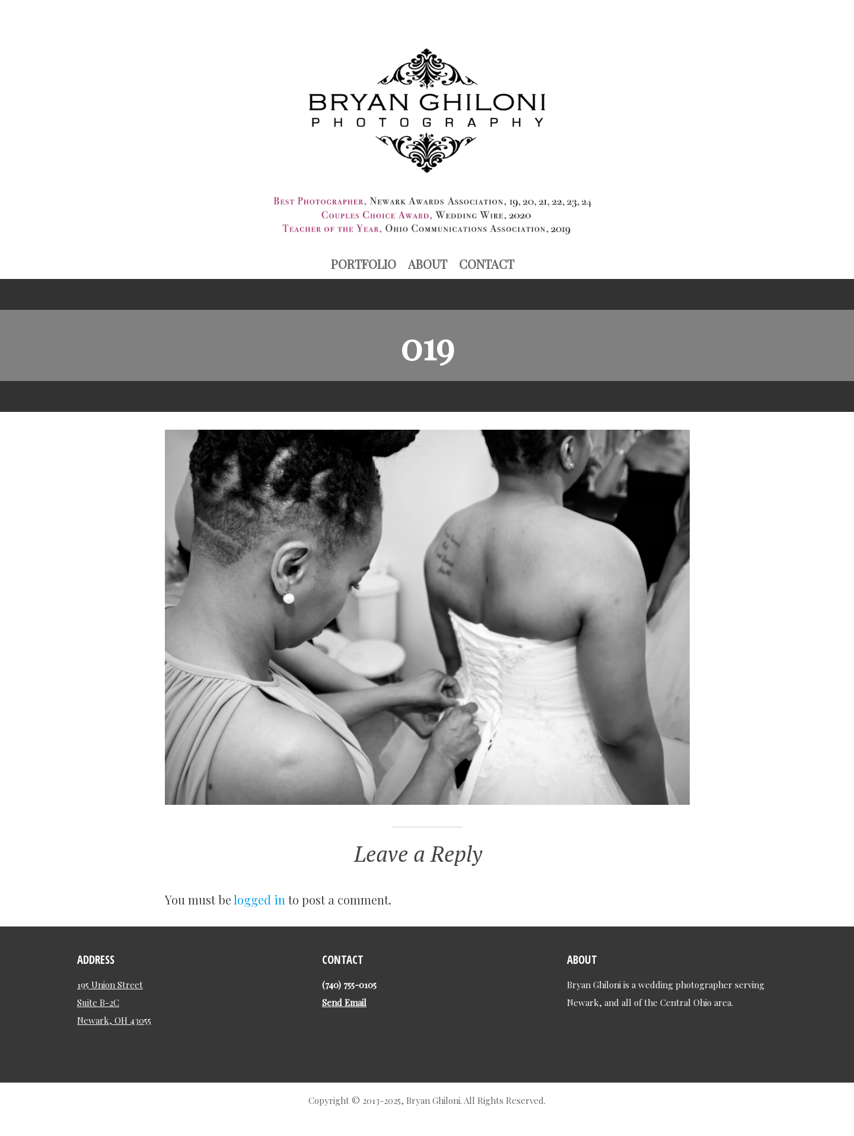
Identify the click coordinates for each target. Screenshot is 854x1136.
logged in (259, 899)
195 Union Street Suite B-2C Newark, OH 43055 (114, 1002)
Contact (486, 264)
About (427, 264)
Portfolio (363, 264)
